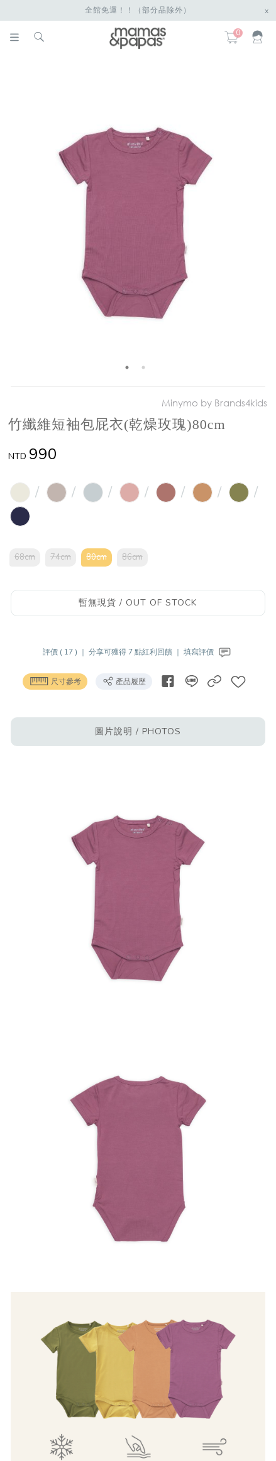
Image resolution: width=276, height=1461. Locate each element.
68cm (24, 557)
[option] (135, 223)
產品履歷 (124, 681)
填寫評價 (208, 652)
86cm (132, 557)
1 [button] (127, 367)
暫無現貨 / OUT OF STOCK (138, 603)
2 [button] (143, 367)
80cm (96, 557)
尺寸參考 (55, 681)
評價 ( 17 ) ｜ (66, 652)
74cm (60, 557)
